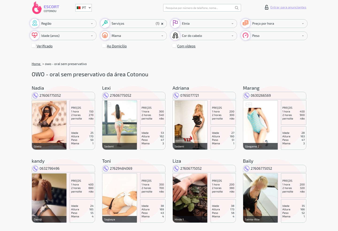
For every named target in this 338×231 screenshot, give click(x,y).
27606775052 (47, 95)
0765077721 (186, 95)
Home (36, 64)
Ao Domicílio (117, 46)
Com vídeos (186, 46)
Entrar (285, 7)
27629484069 (117, 168)
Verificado (45, 46)
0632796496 (46, 168)
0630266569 (257, 95)
